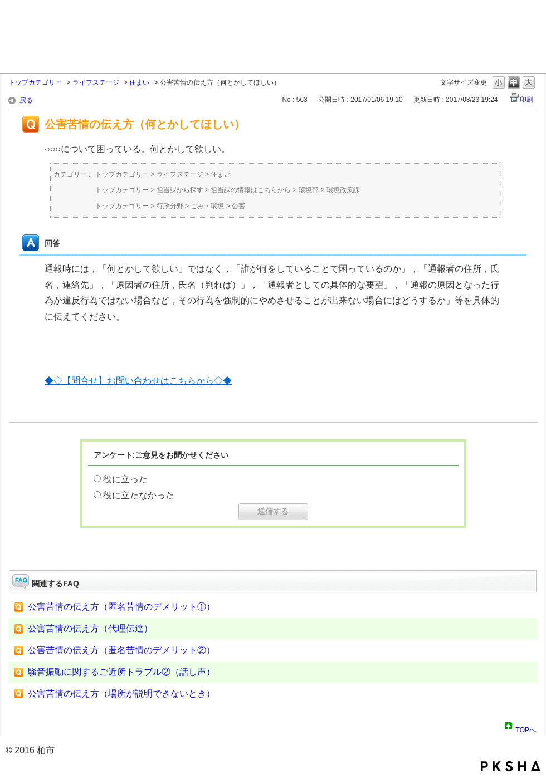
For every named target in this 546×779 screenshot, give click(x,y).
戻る (26, 100)
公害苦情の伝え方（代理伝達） (90, 628)
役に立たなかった (138, 495)
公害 (238, 206)
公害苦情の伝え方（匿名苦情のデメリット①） (121, 606)
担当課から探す (180, 190)
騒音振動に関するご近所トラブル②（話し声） (121, 672)
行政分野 (170, 206)
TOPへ (526, 728)
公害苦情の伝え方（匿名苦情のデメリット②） (121, 650)
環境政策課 (343, 190)
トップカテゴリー (35, 82)
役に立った (125, 479)
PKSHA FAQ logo (510, 766)
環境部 (309, 190)
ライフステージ (95, 82)
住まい (139, 82)
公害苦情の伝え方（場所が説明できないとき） (121, 693)
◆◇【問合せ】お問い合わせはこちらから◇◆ (138, 380)
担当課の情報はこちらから (251, 190)
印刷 (526, 100)
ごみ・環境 (207, 206)
